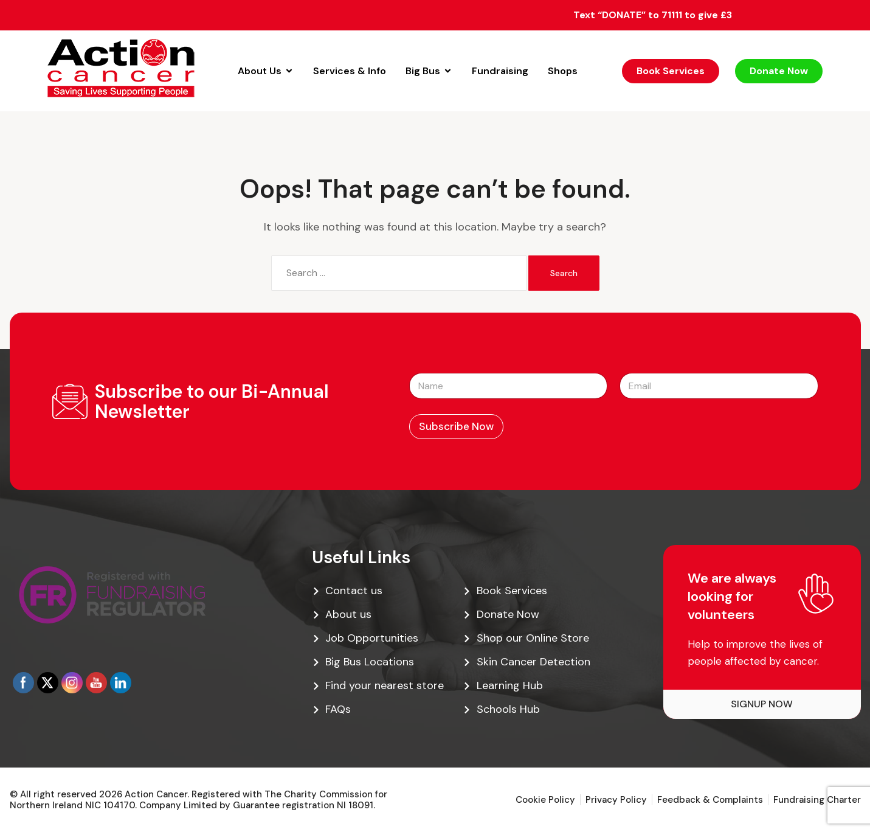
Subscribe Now (456, 426)
